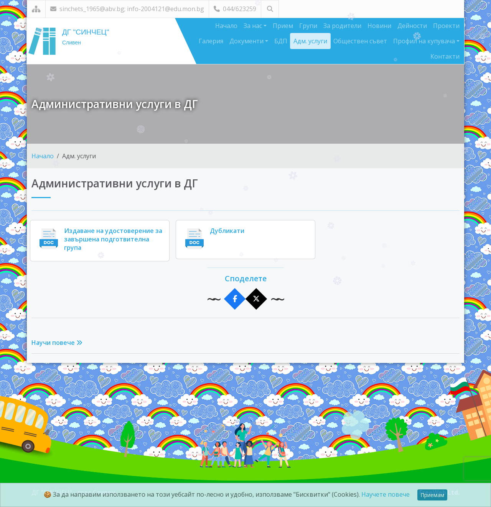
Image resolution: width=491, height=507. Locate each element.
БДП (280, 41)
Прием (283, 25)
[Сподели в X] (256, 299)
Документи (247, 41)
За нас (254, 25)
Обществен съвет (360, 41)
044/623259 (235, 9)
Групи (308, 25)
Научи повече (56, 342)
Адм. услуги (310, 41)
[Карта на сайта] (36, 9)
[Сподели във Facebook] (235, 299)
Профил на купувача (424, 41)
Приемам (432, 495)
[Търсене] (269, 9)
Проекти (446, 25)
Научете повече (385, 494)
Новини (379, 25)
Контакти (445, 56)
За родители (342, 25)
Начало (226, 25)
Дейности (412, 25)
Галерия (211, 41)
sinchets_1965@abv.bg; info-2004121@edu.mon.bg (127, 9)
